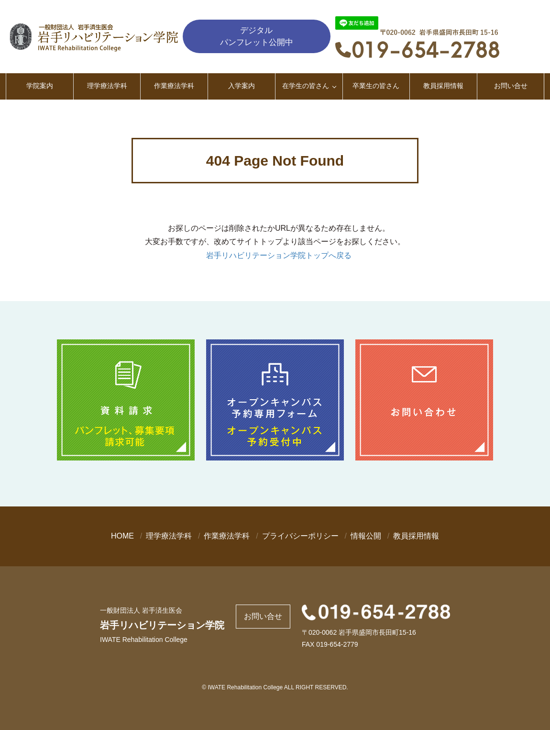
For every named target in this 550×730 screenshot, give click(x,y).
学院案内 (39, 86)
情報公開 (366, 536)
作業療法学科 (174, 86)
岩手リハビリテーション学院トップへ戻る (279, 255)
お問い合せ (511, 86)
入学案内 (241, 86)
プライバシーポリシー (300, 536)
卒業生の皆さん (375, 86)
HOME (122, 536)
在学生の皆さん (305, 86)
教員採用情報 (443, 86)
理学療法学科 (107, 86)
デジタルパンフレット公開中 (256, 36)
